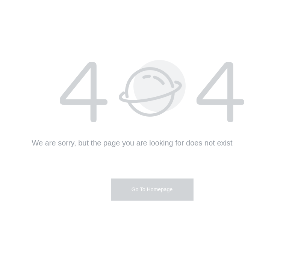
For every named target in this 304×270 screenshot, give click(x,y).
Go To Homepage (152, 189)
